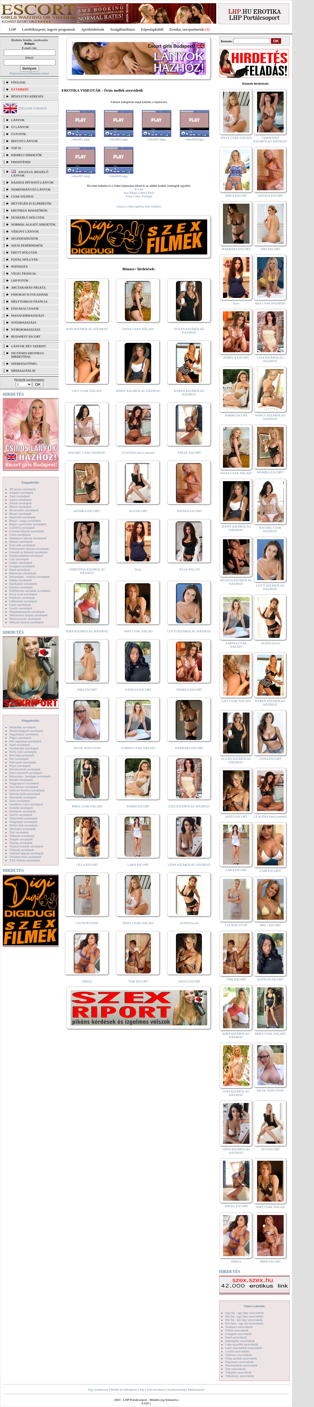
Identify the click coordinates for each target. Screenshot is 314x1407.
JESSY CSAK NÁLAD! (138, 923)
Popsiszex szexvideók (239, 1362)
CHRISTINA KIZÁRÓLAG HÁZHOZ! (87, 571)
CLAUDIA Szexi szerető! (138, 452)
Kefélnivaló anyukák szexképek (29, 590)
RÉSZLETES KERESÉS (27, 96)
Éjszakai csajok (25, 308)
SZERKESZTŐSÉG (24, 363)
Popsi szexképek (20, 765)
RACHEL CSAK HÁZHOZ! (87, 452)
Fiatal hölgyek (24, 259)
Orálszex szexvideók (238, 1355)
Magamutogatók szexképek (27, 611)
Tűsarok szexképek (21, 849)
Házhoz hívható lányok (32, 182)
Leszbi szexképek (20, 608)
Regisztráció (18, 73)
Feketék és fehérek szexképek (28, 552)
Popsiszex (19, 266)
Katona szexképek (21, 587)
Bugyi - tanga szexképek (25, 520)
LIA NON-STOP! (87, 923)
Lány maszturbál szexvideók (243, 1348)
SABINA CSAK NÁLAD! (138, 748)
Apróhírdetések (92, 29)
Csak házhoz (22, 196)
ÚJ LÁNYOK (20, 127)
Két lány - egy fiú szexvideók (244, 1323)
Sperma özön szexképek (24, 793)
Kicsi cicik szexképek (23, 594)
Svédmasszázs (23, 322)
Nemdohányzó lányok (31, 189)
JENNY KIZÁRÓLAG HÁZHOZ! (138, 390)
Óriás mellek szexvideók (241, 1358)
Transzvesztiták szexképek (26, 846)
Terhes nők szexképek (23, 825)
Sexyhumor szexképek (23, 786)
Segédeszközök (25, 238)
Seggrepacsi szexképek (24, 783)
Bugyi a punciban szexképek (27, 524)
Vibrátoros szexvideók (239, 1376)
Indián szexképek (20, 580)
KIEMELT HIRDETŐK (26, 155)
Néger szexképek (20, 737)
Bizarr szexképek (20, 513)
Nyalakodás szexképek (24, 748)
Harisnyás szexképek (22, 573)
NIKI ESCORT (87, 689)
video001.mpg (80, 139)
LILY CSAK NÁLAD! (87, 390)
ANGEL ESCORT (189, 452)
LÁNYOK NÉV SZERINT (28, 346)
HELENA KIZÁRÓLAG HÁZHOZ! (236, 581)
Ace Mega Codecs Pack (139, 192)
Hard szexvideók (236, 1337)
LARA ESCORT (138, 864)
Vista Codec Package (139, 196)
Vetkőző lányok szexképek (26, 853)
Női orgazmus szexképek (25, 741)
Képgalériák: (31, 482)
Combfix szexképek (22, 527)
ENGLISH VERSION (32, 108)
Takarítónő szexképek (23, 818)
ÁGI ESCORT (138, 511)
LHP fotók (20, 280)
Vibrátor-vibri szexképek (25, 856)
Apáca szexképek (20, 499)
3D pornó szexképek (22, 489)
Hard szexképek (19, 569)
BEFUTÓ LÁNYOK (24, 141)
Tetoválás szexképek (22, 828)
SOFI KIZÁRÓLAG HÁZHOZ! (87, 329)
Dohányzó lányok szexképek (27, 538)
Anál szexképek (19, 496)
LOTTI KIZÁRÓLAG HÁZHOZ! (189, 631)
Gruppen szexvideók (238, 1334)
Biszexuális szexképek (23, 510)
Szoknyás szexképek (22, 811)
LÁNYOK (18, 120)
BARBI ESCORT (138, 806)
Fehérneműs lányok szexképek (29, 548)
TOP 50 (16, 148)
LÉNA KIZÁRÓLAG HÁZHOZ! (189, 864)
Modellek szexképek (22, 727)
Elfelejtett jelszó (38, 73)
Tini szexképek (19, 832)
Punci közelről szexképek (25, 772)
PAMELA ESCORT (189, 689)
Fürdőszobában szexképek (26, 555)
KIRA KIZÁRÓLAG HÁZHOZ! (87, 631)
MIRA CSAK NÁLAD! (87, 806)
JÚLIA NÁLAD (189, 569)
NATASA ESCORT (189, 511)
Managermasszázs (27, 315)
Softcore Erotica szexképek (26, 790)
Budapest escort (26, 336)
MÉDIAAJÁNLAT (23, 370)
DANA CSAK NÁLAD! (138, 329)
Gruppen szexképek (22, 566)
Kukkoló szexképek (22, 597)
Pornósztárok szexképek (25, 769)
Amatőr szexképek (21, 492)
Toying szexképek (21, 842)
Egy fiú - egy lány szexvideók (244, 1313)
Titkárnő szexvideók (238, 1372)
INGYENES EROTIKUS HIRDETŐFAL (27, 354)
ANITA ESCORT (189, 981)
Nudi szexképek (19, 744)
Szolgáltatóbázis (122, 29)
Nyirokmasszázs (25, 329)
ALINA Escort (189, 923)
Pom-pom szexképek (22, 762)
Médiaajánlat (196, 1389)
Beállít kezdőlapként (124, 1389)
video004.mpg (194, 139)
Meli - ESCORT (270, 925)
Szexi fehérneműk (27, 245)
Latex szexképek (20, 604)
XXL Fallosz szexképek (24, 860)
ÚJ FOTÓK (18, 134)
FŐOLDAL (18, 82)
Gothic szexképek (20, 562)
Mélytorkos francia (29, 301)
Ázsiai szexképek (20, 503)
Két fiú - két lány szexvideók (243, 1320)
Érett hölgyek (24, 252)
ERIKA (87, 981)
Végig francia (23, 273)
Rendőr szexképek (21, 779)
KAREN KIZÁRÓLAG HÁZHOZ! (189, 392)
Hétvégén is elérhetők (31, 203)
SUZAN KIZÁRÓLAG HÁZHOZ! (189, 330)
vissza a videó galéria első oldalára (138, 206)
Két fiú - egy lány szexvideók (244, 1316)
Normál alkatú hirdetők (33, 224)
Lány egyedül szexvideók (241, 1344)
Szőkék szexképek (21, 807)
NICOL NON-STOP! (87, 748)
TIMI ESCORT (138, 981)
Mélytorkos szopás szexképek (28, 615)
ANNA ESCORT (270, 758)
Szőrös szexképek (20, 814)
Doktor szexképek (21, 541)
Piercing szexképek (21, 755)
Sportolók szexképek (22, 797)
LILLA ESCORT (87, 864)
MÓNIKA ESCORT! (87, 511)
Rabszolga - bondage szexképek (29, 776)
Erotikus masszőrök (29, 210)
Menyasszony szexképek (25, 618)
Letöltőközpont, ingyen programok (48, 29)
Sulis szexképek (19, 800)
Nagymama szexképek (23, 734)
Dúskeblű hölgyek (28, 217)
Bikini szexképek (20, 506)
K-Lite (139, 189)
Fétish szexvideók (236, 1330)
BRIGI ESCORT (236, 195)
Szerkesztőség (176, 1389)
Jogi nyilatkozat (98, 1389)
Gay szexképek (19, 559)
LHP (12, 29)
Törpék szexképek (21, 839)
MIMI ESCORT (270, 1261)
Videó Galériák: (254, 1306)
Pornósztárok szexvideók (241, 1365)
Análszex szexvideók (238, 1327)
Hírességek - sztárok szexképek (29, 576)
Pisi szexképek (18, 758)
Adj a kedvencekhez (152, 1389)
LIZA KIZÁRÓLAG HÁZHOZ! (189, 806)
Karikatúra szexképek (23, 583)
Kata (138, 569)
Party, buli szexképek (23, 751)
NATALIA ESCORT (138, 689)
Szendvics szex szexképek (26, 804)
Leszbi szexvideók (237, 1351)
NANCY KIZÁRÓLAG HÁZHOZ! (270, 416)
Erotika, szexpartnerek (187, 29)
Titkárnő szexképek (21, 835)
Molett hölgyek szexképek (26, 730)
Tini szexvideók (235, 1369)
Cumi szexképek (20, 534)
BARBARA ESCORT (189, 748)
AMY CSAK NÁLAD (138, 631)
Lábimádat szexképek (23, 601)
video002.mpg (118, 139)
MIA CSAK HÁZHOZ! (270, 303)
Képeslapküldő (152, 29)
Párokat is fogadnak (29, 294)
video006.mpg (118, 176)
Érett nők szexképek (22, 545)
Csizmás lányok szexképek (26, 531)
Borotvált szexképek (22, 517)
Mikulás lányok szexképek (26, 622)
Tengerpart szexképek (23, 821)
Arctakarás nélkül (28, 287)
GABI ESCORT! (270, 870)
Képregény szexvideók (240, 1341)
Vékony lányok (25, 231)
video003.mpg (156, 139)
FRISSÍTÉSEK (21, 162)
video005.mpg (80, 176)
